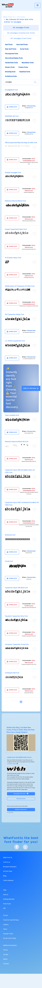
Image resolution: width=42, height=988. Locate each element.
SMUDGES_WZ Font (12, 116)
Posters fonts (23, 67)
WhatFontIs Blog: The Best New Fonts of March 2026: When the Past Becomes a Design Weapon (20, 730)
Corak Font (9, 561)
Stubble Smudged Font (13, 172)
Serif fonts (8, 44)
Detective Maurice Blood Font (15, 201)
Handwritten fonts (11, 63)
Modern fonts (10, 67)
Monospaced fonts (11, 54)
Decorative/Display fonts (14, 58)
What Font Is (9, 17)
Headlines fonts (24, 72)
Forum (5, 915)
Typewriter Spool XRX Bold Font (16, 588)
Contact (6, 964)
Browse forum (21, 798)
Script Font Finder (9, 938)
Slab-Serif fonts (10, 49)
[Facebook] (16, 846)
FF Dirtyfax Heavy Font (13, 258)
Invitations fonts (11, 76)
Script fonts (24, 49)
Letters (5, 924)
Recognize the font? (21, 793)
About (5, 959)
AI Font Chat (7, 871)
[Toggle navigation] (37, 5)
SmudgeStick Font (11, 90)
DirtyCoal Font (10, 535)
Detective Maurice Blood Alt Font (16, 441)
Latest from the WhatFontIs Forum (19, 757)
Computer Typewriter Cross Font (17, 644)
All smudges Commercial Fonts (21, 33)
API (4, 908)
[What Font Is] (8, 5)
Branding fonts (10, 72)
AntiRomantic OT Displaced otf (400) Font (19, 286)
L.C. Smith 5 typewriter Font (15, 341)
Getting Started (8, 899)
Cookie (5, 954)
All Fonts (21, 17)
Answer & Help (13, 763)
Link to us (6, 862)
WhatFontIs (13, 838)
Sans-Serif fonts (22, 44)
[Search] (35, 82)
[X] (25, 846)
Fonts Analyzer (8, 880)
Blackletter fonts (28, 63)
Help (4, 890)
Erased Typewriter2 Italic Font (16, 229)
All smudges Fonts (21, 28)
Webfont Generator (21, 809)
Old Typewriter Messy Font (14, 314)
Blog (4, 876)
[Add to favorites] (34, 94)
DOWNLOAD (12, 107)
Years (5, 929)
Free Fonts (7, 904)
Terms (5, 950)
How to (5, 894)
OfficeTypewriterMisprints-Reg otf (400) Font (21, 143)
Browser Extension (9, 867)
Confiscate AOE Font (12, 673)
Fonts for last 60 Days (11, 920)
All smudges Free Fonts (21, 38)
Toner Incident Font (12, 415)
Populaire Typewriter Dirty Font (16, 616)
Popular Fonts (8, 934)
